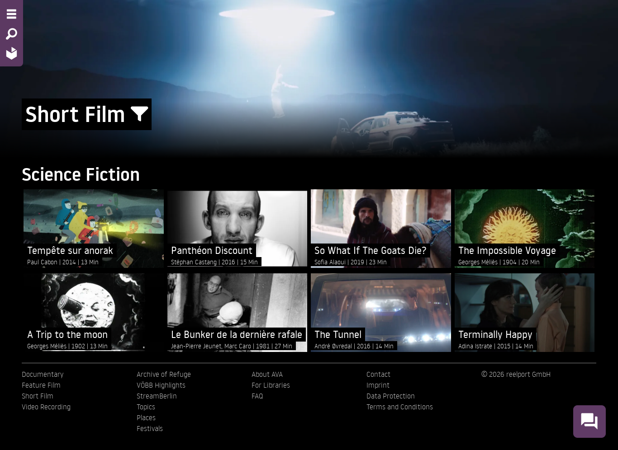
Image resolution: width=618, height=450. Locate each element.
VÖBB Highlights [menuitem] (161, 384)
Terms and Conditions (399, 406)
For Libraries (271, 384)
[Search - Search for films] (11, 34)
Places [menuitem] (146, 417)
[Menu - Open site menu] (11, 14)
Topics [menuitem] (146, 406)
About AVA (267, 374)
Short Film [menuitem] (37, 395)
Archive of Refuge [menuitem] (164, 374)
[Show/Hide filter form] (139, 114)
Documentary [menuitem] (42, 374)
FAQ (257, 395)
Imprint (378, 384)
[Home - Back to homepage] (11, 53)
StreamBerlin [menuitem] (157, 395)
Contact (378, 374)
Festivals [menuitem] (150, 428)
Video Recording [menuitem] (46, 406)
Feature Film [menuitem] (41, 384)
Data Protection (390, 395)
